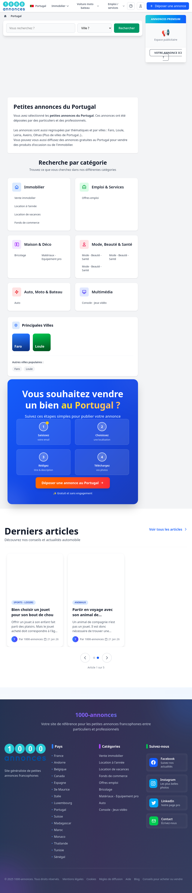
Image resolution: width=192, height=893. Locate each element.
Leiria (17, 135)
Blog (137, 879)
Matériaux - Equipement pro (52, 257)
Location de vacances (27, 214)
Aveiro (27, 135)
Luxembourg (62, 803)
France (57, 756)
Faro (111, 130)
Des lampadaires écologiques (26, 612)
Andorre (59, 762)
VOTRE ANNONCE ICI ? (168, 55)
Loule (119, 130)
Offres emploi (90, 198)
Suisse (57, 816)
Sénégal (58, 857)
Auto (17, 303)
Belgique (59, 769)
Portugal (38, 6)
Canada (58, 776)
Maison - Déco (22, 602)
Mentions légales (73, 879)
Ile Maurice (61, 789)
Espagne (59, 783)
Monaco (58, 837)
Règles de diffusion (111, 879)
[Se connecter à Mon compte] (131, 6)
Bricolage (20, 255)
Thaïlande (60, 843)
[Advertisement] (72, 66)
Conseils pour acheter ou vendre (163, 879)
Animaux (80, 602)
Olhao (37, 135)
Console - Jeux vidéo (94, 303)
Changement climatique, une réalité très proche (156, 612)
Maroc (57, 830)
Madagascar (61, 823)
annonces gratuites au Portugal (87, 140)
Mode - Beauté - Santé (91, 257)
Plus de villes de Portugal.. (62, 135)
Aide (128, 879)
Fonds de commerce (26, 222)
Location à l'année (25, 206)
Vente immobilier (25, 198)
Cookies (91, 879)
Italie (56, 796)
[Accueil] (5, 16)
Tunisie (58, 850)
